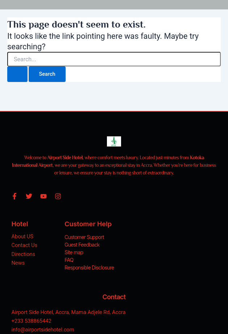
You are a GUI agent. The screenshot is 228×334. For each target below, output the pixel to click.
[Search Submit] (17, 74)
